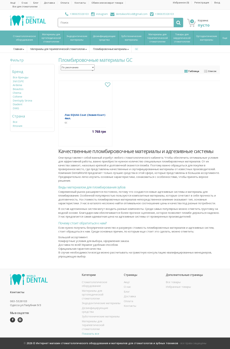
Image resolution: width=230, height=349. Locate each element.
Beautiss (18, 89)
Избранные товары (178, 286)
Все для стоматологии (25, 6)
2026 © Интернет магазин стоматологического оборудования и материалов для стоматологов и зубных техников (103, 343)
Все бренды (20, 77)
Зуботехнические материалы (131, 37)
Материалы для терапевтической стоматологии (157, 38)
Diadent (17, 104)
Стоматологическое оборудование (24, 37)
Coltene (17, 96)
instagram (99, 14)
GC (136, 49)
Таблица (191, 71)
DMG (16, 108)
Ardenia (17, 85)
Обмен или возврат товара (107, 2)
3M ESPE (18, 81)
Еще (225, 38)
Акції (12, 2)
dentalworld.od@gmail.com (128, 14)
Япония (17, 126)
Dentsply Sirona (22, 100)
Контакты (80, 2)
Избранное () (181, 2)
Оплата (64, 2)
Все (15, 122)
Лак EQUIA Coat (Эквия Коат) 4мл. (85, 116)
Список (210, 71)
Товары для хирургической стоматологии (182, 38)
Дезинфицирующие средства (104, 37)
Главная (17, 49)
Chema (17, 92)
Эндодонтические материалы (76, 37)
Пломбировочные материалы (110, 49)
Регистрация (201, 2)
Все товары (173, 282)
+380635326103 (77, 14)
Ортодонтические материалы (206, 37)
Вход (217, 2)
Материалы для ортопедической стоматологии (51, 38)
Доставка (49, 2)
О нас (25, 2)
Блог (35, 2)
